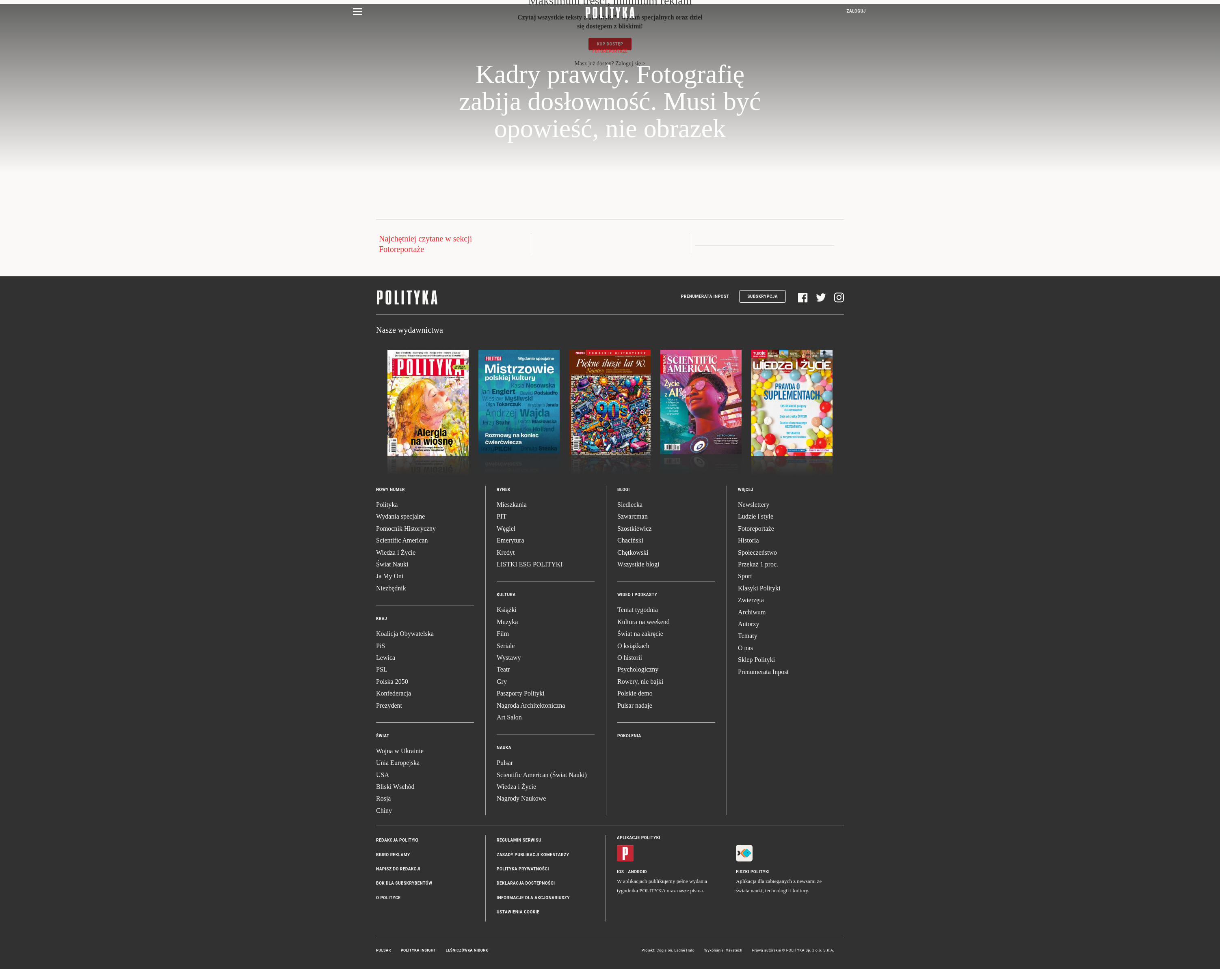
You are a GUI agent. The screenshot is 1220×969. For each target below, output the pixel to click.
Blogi (623, 489)
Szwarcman (632, 516)
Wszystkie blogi (638, 564)
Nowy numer (390, 489)
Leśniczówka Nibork (467, 950)
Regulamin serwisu (519, 840)
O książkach (633, 645)
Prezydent (389, 705)
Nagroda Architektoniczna (531, 705)
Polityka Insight (418, 950)
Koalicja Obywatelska (405, 633)
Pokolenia (629, 736)
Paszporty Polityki (521, 693)
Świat (382, 736)
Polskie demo (635, 693)
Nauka (504, 747)
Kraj (381, 618)
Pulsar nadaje (634, 705)
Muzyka (507, 621)
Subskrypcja (762, 296)
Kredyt (506, 552)
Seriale (506, 645)
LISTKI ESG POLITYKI (530, 564)
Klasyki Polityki (759, 588)
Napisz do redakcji (398, 869)
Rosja (383, 798)
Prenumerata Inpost (705, 296)
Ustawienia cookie (518, 912)
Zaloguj (855, 11)
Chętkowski (632, 552)
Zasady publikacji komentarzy (533, 855)
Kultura (506, 594)
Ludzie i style (755, 516)
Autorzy (748, 623)
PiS (380, 645)
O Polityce (388, 898)
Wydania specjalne (400, 516)
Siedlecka (629, 504)
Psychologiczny (637, 669)
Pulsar (505, 762)
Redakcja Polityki (397, 840)
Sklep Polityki (756, 659)
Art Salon (509, 717)
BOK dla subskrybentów (404, 883)
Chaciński (630, 540)
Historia (748, 540)
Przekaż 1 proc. (758, 564)
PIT (501, 516)
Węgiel (506, 528)
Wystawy (509, 657)
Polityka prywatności (523, 869)
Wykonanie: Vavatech (723, 950)
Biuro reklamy (393, 855)
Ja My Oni (390, 576)
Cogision (664, 950)
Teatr (503, 669)
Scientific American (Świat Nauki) (542, 774)
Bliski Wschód (395, 786)
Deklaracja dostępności (526, 883)
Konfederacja (393, 693)
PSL (381, 669)
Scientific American (402, 540)
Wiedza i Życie (395, 552)
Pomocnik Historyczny (406, 528)
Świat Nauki (392, 564)
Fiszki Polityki (753, 872)
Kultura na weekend (643, 621)
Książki (507, 609)
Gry (502, 681)
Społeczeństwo (757, 552)
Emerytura (510, 540)
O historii (629, 657)
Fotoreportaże (609, 51)
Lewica (385, 657)
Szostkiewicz (634, 528)
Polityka (387, 504)
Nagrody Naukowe (521, 798)
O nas (745, 647)
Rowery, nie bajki (640, 681)
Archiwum (752, 612)
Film (503, 633)
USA (382, 774)
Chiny (384, 810)
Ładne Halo (684, 950)
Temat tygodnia (637, 609)
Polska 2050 (392, 681)
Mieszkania (512, 504)
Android (637, 872)
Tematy (747, 635)
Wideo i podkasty (637, 594)
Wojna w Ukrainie (400, 750)
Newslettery (753, 504)
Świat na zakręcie (640, 633)
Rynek (503, 489)
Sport (745, 576)
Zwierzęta (751, 599)
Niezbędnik (391, 588)
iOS (620, 872)
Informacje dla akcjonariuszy (533, 898)
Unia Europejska (398, 762)
